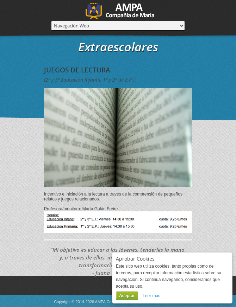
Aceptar (127, 295)
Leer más (151, 295)
